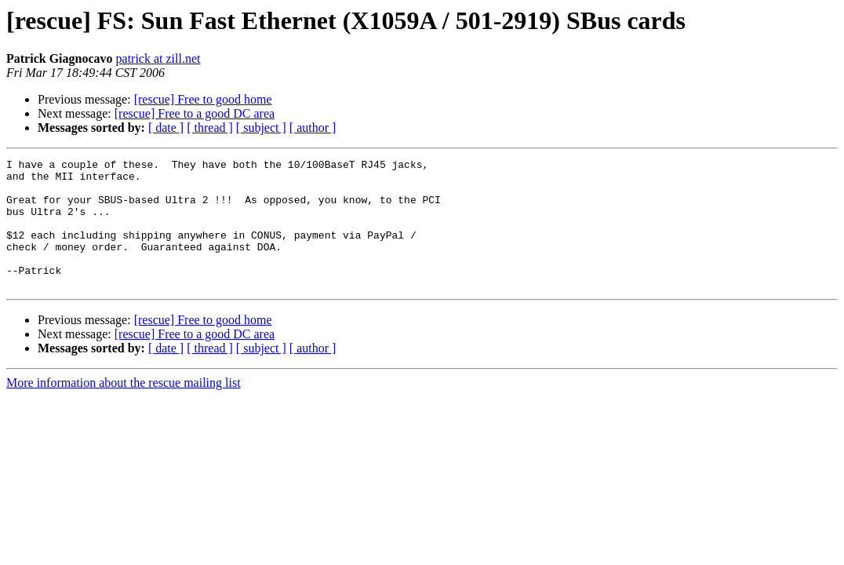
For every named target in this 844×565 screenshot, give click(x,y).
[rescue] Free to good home (203, 99)
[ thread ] (210, 127)
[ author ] (313, 127)
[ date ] (166, 127)
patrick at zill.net (158, 58)
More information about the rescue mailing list (123, 408)
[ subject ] (261, 127)
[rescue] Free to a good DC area (195, 113)
